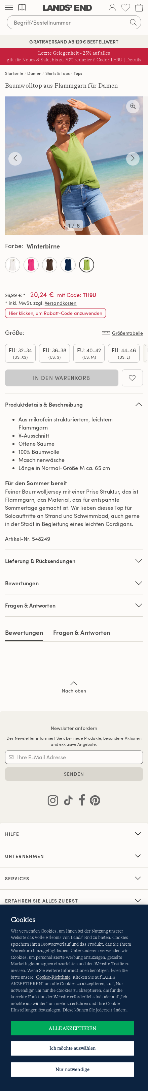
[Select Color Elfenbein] (12, 264)
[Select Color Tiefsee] (68, 264)
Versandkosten (61, 303)
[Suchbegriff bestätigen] (133, 22)
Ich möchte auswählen (72, 1048)
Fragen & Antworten (74, 605)
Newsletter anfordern (74, 728)
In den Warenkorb (61, 378)
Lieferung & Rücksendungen (74, 561)
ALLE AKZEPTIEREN (72, 1028)
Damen (34, 73)
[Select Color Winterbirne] (86, 264)
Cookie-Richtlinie (53, 977)
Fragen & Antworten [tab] (81, 632)
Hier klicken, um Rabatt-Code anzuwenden (55, 313)
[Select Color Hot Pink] (31, 264)
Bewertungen (24, 632)
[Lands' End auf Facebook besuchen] (79, 801)
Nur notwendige (72, 1069)
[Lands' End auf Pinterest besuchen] (93, 801)
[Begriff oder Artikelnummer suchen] (74, 22)
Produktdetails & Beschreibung (74, 404)
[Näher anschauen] (133, 106)
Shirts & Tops (57, 73)
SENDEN (74, 774)
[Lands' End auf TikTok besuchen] (66, 801)
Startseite (14, 73)
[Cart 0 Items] (139, 7)
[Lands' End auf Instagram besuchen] (53, 801)
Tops (78, 73)
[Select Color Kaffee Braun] (49, 264)
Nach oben (74, 686)
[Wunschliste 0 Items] (125, 7)
